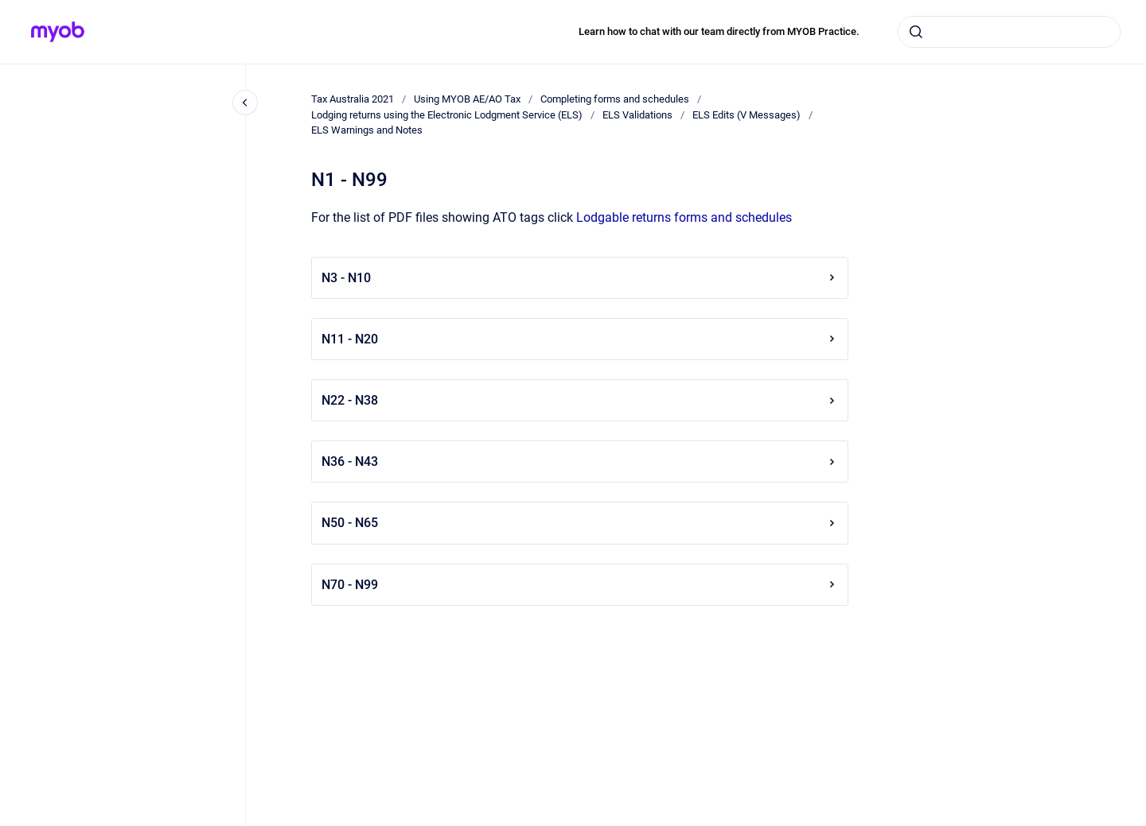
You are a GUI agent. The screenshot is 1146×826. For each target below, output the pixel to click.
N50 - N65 (580, 522)
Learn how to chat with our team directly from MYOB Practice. (719, 31)
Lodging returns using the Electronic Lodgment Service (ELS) (447, 115)
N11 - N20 (580, 339)
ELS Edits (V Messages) (746, 115)
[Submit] (916, 32)
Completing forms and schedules (614, 99)
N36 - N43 (580, 461)
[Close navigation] (245, 102)
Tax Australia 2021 (352, 99)
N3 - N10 (580, 277)
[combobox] (1009, 32)
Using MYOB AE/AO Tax (467, 99)
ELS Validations (637, 115)
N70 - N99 (580, 584)
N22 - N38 (580, 400)
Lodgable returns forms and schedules (684, 217)
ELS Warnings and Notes (367, 130)
